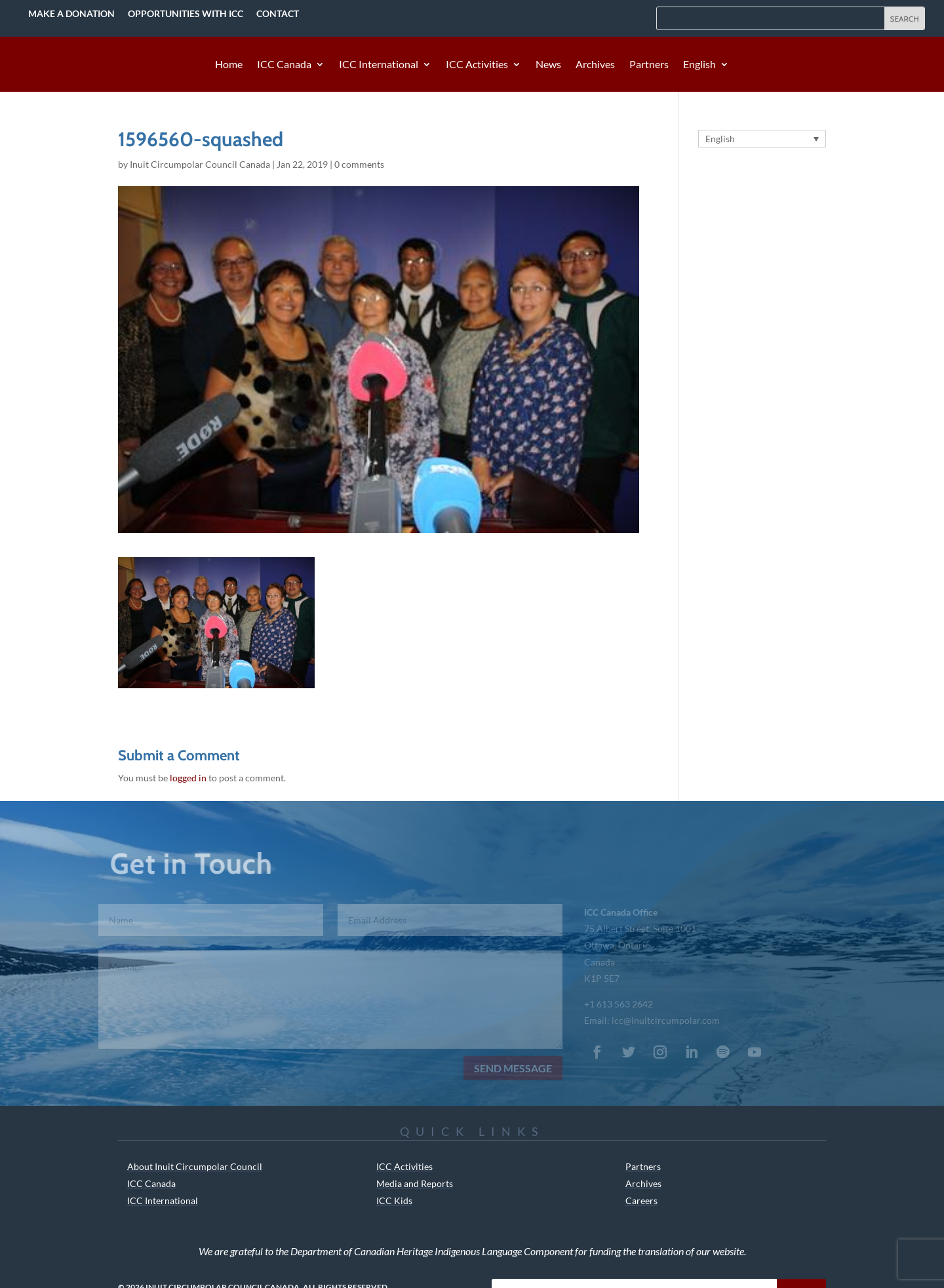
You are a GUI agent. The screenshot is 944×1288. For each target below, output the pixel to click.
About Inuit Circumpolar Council (194, 1166)
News (548, 65)
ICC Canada (284, 65)
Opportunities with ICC (185, 13)
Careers (641, 1200)
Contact (277, 13)
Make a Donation (71, 13)
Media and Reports (414, 1183)
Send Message (506, 1068)
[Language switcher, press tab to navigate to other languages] (762, 138)
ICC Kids (394, 1200)
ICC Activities (477, 65)
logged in (188, 777)
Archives (595, 65)
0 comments (359, 164)
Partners (649, 65)
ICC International (378, 65)
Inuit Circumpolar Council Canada (200, 164)
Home (229, 65)
